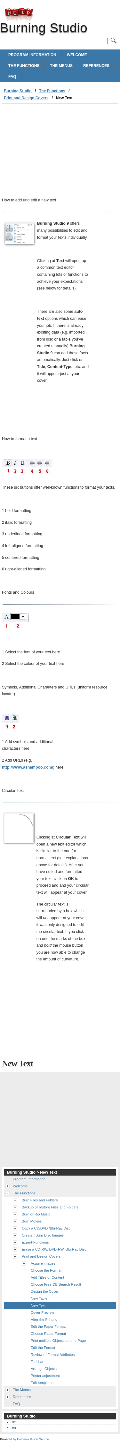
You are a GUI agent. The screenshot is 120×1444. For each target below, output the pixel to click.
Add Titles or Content (47, 1277)
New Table (39, 1298)
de (14, 1422)
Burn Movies (32, 1221)
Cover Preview (42, 1312)
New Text (38, 1305)
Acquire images (43, 1263)
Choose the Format (46, 1270)
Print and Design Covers (26, 98)
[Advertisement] (60, 152)
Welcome (77, 55)
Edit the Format (43, 1348)
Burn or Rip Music (36, 1214)
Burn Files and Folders (40, 1200)
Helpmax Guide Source (33, 1439)
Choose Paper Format (48, 1333)
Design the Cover (44, 1291)
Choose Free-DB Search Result (56, 1284)
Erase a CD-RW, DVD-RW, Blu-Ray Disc (54, 1249)
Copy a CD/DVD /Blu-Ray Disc (46, 1228)
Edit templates (42, 1383)
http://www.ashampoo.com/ (27, 767)
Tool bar (37, 1362)
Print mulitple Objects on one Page (58, 1340)
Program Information (32, 55)
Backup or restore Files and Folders (50, 1207)
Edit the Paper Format (48, 1326)
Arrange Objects (44, 1369)
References (96, 66)
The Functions (23, 66)
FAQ (12, 76)
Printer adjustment (45, 1376)
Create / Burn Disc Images (43, 1235)
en (14, 1427)
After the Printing (44, 1319)
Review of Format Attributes (53, 1355)
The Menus (61, 66)
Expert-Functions (35, 1242)
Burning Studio (19, 14)
